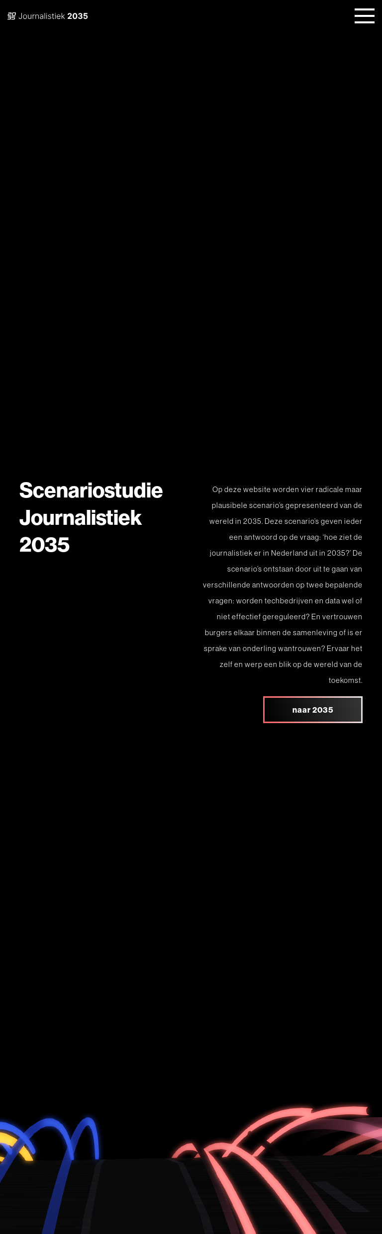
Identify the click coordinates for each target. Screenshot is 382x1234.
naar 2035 (313, 710)
